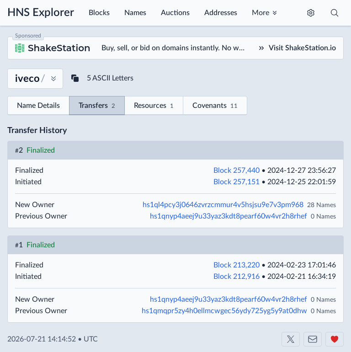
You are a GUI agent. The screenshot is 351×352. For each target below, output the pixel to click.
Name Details (38, 105)
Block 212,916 (236, 276)
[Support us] (334, 339)
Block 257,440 (236, 170)
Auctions (175, 12)
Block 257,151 (236, 182)
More (260, 12)
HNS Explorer (40, 12)
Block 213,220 (236, 265)
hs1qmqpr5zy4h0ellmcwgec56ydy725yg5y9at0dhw (224, 311)
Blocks (99, 12)
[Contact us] (312, 339)
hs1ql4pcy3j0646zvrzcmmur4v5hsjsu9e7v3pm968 (223, 204)
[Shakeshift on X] (291, 339)
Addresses (220, 12)
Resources (154, 106)
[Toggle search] (334, 13)
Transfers (97, 106)
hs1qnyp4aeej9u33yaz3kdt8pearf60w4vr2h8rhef (228, 216)
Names (135, 12)
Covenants (215, 106)
